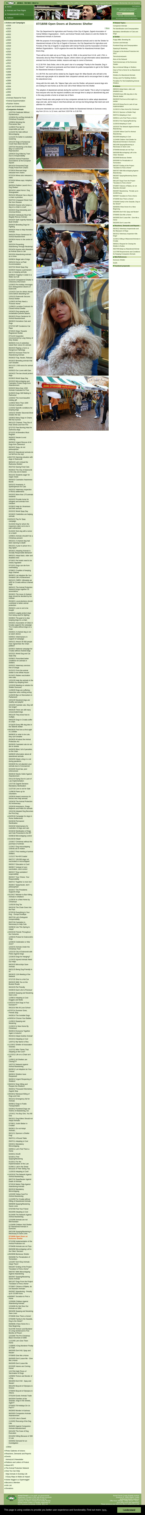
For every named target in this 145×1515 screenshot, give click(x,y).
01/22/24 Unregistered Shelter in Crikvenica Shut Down (21, 281)
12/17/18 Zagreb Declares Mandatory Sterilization (18, 785)
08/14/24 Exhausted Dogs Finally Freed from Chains (18, 167)
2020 (9, 40)
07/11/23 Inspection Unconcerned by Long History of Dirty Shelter (21, 338)
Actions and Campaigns (15, 23)
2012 (9, 63)
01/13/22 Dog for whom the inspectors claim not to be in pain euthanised (19, 526)
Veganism (60, 3)
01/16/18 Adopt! (15, 839)
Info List (130, 3)
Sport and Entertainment (16, 106)
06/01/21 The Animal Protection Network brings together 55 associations (20, 589)
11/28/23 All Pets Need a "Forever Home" (18, 303)
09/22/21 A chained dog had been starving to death (19, 542)
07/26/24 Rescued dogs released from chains (18, 171)
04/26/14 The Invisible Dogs (19, 1015)
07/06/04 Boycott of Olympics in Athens (21, 1392)
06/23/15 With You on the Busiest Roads (18, 983)
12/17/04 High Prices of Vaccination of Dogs (17, 1372)
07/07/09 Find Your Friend (18, 1209)
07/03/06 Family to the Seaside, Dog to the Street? (21, 1320)
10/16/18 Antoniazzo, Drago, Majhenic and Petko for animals (20, 807)
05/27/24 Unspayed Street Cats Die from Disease (20, 201)
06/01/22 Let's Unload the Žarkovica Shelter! (18, 463)
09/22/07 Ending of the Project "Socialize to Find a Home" (20, 1268)
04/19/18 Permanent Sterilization (16, 822)
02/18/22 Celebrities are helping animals (21, 515)
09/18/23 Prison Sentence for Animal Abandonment (20, 317)
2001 (9, 95)
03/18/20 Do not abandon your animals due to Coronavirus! (20, 765)
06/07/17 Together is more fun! (20, 882)
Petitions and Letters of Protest (17, 1462)
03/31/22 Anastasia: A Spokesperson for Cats (17, 486)
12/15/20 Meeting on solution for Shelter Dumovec (21, 686)
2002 (9, 92)
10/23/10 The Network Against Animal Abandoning (20, 1175)
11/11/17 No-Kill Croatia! (18, 856)
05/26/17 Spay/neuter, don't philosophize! (19, 886)
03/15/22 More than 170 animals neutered (21, 496)
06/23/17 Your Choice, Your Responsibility (19, 878)
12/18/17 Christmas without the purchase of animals (20, 843)
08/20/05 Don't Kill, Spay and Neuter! (126, 212)
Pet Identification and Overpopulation (126, 28)
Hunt (90, 3)
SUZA (115, 263)
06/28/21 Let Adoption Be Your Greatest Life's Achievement (20, 576)
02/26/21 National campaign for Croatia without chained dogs (20, 650)
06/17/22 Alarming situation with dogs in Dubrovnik (21, 458)
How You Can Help (13, 1471)
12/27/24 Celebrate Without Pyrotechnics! (19, 113)
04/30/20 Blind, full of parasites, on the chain (20, 750)
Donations (137, 3)
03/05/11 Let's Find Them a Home (19, 1150)
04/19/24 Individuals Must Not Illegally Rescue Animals (20, 216)
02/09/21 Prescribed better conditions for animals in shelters (19, 661)
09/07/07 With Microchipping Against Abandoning (19, 1273)
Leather (76, 3)
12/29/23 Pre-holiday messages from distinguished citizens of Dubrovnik (21, 287)
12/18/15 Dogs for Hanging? (19, 957)
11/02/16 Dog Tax (15, 905)
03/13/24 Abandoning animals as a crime (20, 255)
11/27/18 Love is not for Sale (19, 789)
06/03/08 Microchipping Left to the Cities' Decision (20, 1250)
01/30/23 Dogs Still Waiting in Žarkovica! (20, 394)
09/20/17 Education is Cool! (19, 864)
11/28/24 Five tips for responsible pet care (17, 128)
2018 (9, 46)
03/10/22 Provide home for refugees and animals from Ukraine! (19, 501)
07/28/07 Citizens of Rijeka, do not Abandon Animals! (20, 1288)
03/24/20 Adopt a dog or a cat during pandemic (20, 760)
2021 (9, 37)
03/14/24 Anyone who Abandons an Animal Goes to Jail (21, 250)
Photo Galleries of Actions (15, 1451)
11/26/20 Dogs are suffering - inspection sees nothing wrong (20, 691)
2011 (9, 66)
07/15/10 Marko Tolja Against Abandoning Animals (20, 1185)
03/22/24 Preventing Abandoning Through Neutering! (21, 245)
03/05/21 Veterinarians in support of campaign (18, 638)
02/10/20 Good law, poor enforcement (18, 770)
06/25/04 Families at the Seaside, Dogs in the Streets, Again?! (20, 1401)
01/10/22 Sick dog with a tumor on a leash (20, 532)
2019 (9, 43)
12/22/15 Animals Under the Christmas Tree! (19, 948)
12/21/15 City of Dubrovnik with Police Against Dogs (20, 953)
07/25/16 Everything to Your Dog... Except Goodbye (19, 913)
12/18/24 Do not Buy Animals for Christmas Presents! (21, 118)
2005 (9, 83)
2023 (9, 31)
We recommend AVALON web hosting (126, 18)
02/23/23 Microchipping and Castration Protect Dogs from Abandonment (20, 383)
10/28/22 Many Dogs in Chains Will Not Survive (20, 419)
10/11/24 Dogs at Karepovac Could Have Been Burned (19, 143)
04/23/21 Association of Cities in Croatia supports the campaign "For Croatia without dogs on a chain (21, 626)
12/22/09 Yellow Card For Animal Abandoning (18, 1195)
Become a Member (13, 1483)
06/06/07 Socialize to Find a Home (125, 196)
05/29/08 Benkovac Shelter (19, 1254)
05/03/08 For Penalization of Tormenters (19, 1258)
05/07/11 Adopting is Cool (18, 1141)
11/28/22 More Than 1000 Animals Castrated (18, 404)
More (107, 28)
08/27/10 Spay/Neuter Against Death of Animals (20, 1180)
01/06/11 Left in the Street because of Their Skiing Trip (19, 1168)
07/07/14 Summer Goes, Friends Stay (18, 1011)
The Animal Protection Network (17, 1468)
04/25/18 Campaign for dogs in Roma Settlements (20, 817)
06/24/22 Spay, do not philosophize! (17, 448)
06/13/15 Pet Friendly (17, 987)
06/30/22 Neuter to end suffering (17, 438)
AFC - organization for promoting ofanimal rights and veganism (127, 9)
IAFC (43, 1504)
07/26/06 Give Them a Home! (20, 1316)
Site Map (120, 16)
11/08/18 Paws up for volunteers (17, 793)
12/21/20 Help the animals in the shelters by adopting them (21, 681)
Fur (72, 3)
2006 (9, 81)
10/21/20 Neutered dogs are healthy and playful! (19, 701)
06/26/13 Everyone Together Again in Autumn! (19, 1032)
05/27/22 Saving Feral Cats (19, 467)
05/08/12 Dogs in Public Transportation (18, 1105)
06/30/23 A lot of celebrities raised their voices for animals (20, 344)
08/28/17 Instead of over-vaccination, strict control (18, 868)
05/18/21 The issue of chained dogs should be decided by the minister (20, 596)
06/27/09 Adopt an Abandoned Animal (126, 249)
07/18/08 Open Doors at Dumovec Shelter (18, 1237)
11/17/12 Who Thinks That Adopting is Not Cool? (19, 1051)
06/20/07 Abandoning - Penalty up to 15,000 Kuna (20, 1292)
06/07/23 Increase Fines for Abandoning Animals (19, 354)
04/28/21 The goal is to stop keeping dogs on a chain (19, 619)
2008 (9, 75)
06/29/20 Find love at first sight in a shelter (20, 731)
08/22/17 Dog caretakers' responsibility (18, 873)
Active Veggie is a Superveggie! (18, 1480)
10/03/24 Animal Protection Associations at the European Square (20, 161)
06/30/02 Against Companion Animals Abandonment (20, 1427)
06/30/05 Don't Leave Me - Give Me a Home (21, 1359)
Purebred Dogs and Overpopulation (125, 45)
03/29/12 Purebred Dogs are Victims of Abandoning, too (19, 1110)
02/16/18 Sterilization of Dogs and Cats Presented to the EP (20, 832)
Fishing (95, 3)
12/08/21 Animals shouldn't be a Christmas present (21, 537)
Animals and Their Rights (16, 10)
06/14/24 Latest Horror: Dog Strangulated (19, 191)
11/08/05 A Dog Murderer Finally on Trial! (21, 1347)
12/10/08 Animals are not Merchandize (18, 1221)
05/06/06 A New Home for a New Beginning (19, 1325)
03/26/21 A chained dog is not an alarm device (20, 633)
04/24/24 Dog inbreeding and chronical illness (20, 211)
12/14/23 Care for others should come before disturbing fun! (21, 293)
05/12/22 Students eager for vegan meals (19, 476)
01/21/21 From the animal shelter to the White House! (19, 671)
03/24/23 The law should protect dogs (21, 374)
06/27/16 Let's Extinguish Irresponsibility (18, 918)
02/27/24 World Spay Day (18, 267)
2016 (9, 52)
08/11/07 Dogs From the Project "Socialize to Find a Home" (21, 1283)
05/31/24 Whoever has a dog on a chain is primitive (21, 196)
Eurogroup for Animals (29, 1504)
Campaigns (115, 3)
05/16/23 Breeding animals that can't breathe (20, 362)
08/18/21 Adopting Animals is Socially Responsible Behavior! (20, 552)
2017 (9, 49)
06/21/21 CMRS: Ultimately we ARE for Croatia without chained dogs (21, 582)
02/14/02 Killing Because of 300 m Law (21, 1437)
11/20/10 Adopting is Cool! (19, 1172)
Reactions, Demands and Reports (18, 1454)
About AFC (10, 1465)
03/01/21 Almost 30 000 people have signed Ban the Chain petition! (20, 644)
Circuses (82, 3)
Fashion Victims (13, 104)
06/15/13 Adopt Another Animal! (21, 1036)
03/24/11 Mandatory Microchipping (16, 1145)
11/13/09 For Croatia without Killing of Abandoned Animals (20, 1200)
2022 (9, 34)
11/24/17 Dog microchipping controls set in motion (19, 848)
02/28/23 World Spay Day (18, 378)
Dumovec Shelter (119, 260)
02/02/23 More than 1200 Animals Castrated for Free (19, 389)
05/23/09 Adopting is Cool (18, 1212)
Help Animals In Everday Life (16, 1474)
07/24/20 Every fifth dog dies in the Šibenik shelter (20, 726)
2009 (9, 72)
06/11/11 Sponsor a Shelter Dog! (124, 112)
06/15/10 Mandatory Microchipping (16, 1190)
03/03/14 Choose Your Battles (20, 1018)
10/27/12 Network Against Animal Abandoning (18, 1065)
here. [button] (104, 1510)
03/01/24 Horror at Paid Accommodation (17, 263)
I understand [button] (129, 1510)
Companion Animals (104, 3)
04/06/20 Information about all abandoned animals (20, 755)
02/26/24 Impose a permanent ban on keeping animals (20, 271)
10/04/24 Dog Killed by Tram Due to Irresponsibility (19, 155)
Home (9, 7)
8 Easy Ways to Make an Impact (18, 1477)
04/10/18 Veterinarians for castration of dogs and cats (19, 827)
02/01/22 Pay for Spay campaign (17, 520)
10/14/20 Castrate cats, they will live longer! (21, 706)
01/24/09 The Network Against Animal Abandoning (20, 1216)
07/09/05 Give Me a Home (19, 1356)
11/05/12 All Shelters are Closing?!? (18, 1060)
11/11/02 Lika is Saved (17, 1418)
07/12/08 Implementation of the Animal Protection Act (20, 1242)
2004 (9, 86)
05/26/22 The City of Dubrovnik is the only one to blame (20, 471)
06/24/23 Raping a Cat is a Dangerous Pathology (19, 349)
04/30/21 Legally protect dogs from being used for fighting (20, 614)
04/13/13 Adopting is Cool (18, 1039)
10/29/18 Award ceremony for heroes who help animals (20, 797)
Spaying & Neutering (120, 48)
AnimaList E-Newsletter (14, 1459)
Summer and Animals (120, 42)
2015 (9, 55)
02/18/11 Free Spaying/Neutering (16, 1158)
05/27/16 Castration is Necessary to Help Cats (18, 923)
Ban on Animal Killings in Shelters (124, 67)
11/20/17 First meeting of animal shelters (21, 853)
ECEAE (38, 1504)
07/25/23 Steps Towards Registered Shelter (18, 332)
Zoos (87, 3)
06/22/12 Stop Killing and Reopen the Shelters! (18, 1085)
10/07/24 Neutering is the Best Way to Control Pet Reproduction (20, 149)
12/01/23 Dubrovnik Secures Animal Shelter (19, 298)
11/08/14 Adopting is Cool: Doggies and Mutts (19, 999)
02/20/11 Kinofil (15, 1154)
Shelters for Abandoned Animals (124, 75)
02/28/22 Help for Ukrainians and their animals (19, 507)
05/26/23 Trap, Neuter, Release (20, 358)
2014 (9, 57)
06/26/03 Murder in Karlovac (19, 1411)
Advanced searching (130, 16)
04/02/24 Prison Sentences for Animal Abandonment (20, 236)
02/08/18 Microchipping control (20, 836)
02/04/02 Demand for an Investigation (18, 1442)
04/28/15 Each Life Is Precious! (20, 990)
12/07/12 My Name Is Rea (18, 1042)
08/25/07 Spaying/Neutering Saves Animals (19, 1278)
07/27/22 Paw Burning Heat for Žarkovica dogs (20, 429)
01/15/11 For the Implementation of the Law (19, 1163)
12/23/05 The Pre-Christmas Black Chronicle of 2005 (19, 1337)
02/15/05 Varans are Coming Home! (19, 1367)
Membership (123, 3)
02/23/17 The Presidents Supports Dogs (18, 891)
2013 (9, 60)
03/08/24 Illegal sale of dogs (19, 259)
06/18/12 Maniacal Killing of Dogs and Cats (19, 1095)
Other (9, 1447)
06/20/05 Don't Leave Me (18, 1363)
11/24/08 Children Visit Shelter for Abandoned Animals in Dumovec (20, 1227)
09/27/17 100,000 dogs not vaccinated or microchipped (19, 860)
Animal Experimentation (16, 101)
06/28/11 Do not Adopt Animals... (17, 1129)
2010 (9, 69)
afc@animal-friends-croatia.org (129, 1499)
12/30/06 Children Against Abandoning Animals (18, 1302)
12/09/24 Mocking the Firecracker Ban (17, 123)
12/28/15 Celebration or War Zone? (19, 943)
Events (8, 1456)
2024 (9, 29)
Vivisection (67, 3)
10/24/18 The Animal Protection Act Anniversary (20, 802)
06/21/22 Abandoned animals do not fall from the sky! (21, 453)
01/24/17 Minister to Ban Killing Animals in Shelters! (20, 896)
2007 (9, 78)
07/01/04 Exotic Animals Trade (20, 1396)
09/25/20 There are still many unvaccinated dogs (20, 711)
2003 (9, 89)
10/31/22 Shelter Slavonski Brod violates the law (21, 414)
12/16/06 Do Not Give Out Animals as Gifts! (18, 1307)
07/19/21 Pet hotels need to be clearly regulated (20, 562)
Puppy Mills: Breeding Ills (122, 40)
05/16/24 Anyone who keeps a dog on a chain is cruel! (20, 206)
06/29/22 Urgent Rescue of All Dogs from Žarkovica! (20, 443)
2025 (9, 26)
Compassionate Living (15, 14)
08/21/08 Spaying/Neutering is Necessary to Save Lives (20, 1233)
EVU (19, 1504)
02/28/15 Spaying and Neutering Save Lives (21, 994)
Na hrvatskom (136, 6)
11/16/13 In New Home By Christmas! (19, 1027)
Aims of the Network (120, 59)
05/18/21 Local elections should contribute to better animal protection (21, 603)
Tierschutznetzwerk (119, 56)
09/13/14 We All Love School (19, 1008)
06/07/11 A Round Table (18, 1138)
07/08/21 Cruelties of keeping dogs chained (20, 571)
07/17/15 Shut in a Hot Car (19, 979)
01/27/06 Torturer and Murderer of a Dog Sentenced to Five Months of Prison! (20, 1331)
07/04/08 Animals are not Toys (20, 1246)
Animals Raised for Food (16, 98)
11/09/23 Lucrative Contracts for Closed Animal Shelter (21, 307)
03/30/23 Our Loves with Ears (20, 370)
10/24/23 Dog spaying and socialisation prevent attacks (19, 312)
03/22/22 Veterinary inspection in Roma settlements (20, 491)
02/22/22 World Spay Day (18, 511)
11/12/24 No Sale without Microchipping (18, 133)
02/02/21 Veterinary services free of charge (19, 666)
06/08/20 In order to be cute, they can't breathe (19, 735)
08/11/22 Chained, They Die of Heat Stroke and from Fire (20, 424)
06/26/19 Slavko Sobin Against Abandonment (20, 775)
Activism (10, 18)
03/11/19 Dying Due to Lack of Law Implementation (20, 780)
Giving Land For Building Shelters (124, 78)
